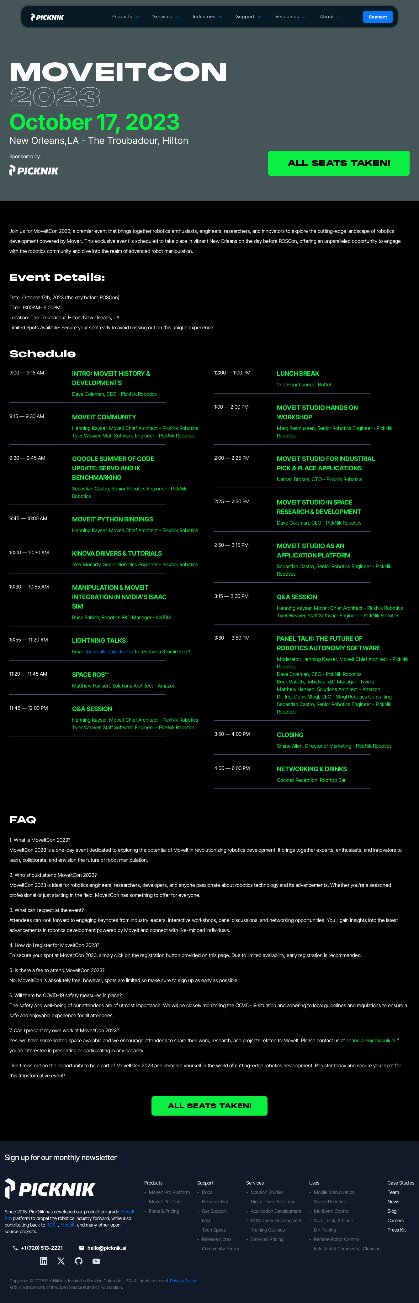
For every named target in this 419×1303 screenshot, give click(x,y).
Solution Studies (267, 1192)
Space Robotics (330, 1202)
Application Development (276, 1211)
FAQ (206, 1220)
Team (393, 1192)
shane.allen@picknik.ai (109, 651)
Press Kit (397, 1230)
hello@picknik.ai (102, 1248)
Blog (392, 1211)
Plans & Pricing (164, 1211)
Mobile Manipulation (334, 1192)
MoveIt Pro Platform (169, 1192)
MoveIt (68, 1225)
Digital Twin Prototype (273, 1202)
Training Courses (268, 1230)
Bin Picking (325, 1230)
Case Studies (401, 1183)
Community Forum (220, 1249)
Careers (396, 1220)
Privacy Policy (183, 1280)
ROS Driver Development (276, 1220)
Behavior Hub (215, 1202)
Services (162, 16)
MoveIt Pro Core (165, 1202)
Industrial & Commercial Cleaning (347, 1249)
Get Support (214, 1211)
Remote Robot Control (336, 1239)
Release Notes (216, 1239)
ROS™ (52, 1225)
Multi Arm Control (331, 1211)
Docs (207, 1192)
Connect (378, 16)
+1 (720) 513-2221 (37, 1248)
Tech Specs (214, 1230)
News (393, 1202)
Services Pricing (267, 1239)
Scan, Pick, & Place (333, 1220)
